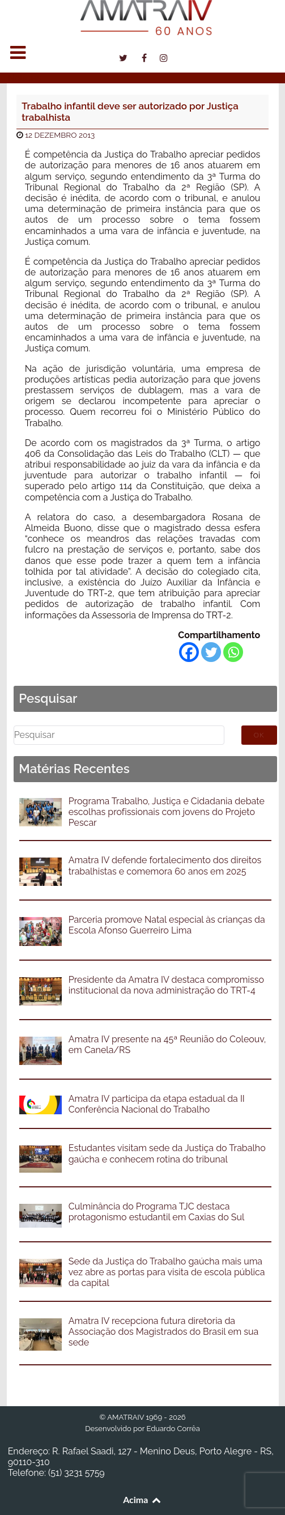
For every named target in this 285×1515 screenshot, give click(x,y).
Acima (142, 1499)
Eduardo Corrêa (172, 1428)
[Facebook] (189, 652)
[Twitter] (211, 652)
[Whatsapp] (233, 652)
